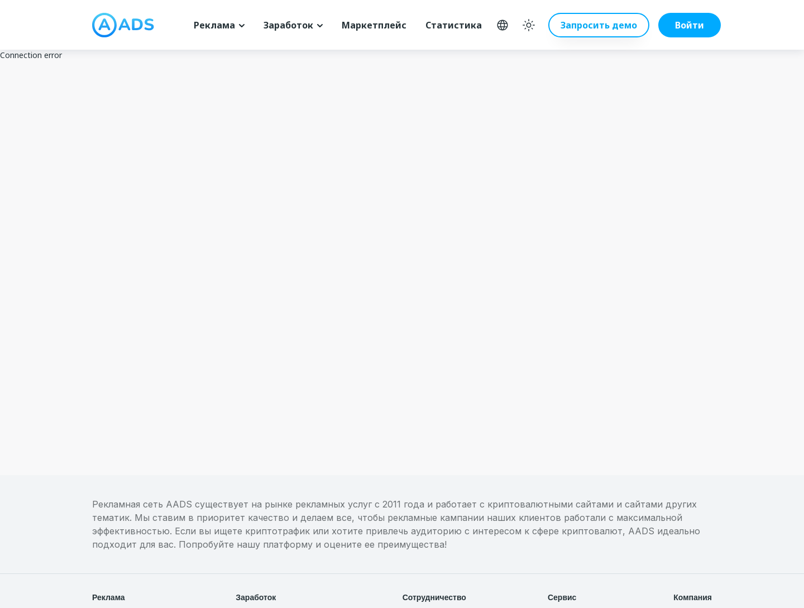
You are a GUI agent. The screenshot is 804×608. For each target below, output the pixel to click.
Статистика (453, 25)
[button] (680, 25)
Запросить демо (599, 25)
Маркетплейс (374, 25)
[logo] (123, 25)
